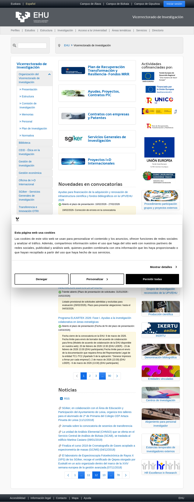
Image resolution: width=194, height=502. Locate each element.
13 (105, 476)
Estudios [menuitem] (30, 30)
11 (90, 476)
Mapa (75, 498)
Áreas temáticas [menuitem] (121, 30)
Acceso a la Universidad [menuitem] (92, 30)
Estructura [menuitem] (46, 30)
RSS (65, 398)
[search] (32, 45)
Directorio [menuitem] (157, 30)
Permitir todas (152, 279)
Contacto (61, 498)
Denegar (41, 279)
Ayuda (87, 498)
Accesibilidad (17, 498)
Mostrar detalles (161, 267)
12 (97, 476)
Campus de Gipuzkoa (147, 3)
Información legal (41, 498)
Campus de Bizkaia (117, 3)
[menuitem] (15, 4)
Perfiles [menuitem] (15, 30)
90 (111, 376)
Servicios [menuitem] (141, 30)
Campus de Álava (90, 3)
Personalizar (97, 279)
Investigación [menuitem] (65, 30)
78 (119, 476)
